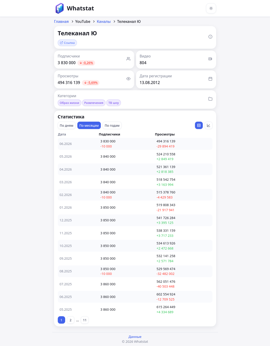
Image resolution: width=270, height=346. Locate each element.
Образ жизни (69, 103)
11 (85, 320)
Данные (134, 336)
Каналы (104, 21)
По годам (112, 125)
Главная (61, 21)
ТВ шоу (113, 103)
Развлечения (93, 103)
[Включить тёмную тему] (211, 8)
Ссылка (67, 43)
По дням (66, 125)
